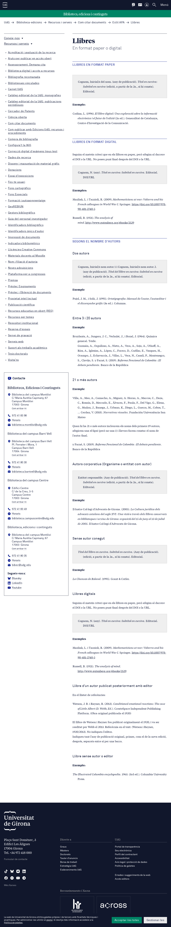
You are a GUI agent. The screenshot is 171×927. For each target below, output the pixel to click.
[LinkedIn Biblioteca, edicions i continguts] (15, 583)
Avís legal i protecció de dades (131, 862)
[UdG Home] (5, 5)
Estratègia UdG (68, 866)
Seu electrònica (123, 850)
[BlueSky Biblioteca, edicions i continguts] (14, 578)
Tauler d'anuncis (69, 858)
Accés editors (122, 879)
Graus (63, 847)
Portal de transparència (127, 847)
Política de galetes (125, 866)
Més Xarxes (10, 885)
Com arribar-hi (19, 409)
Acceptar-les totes (127, 920)
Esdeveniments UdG (71, 870)
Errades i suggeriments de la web (132, 875)
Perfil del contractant (126, 854)
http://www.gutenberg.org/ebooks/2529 (109, 222)
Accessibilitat (122, 858)
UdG (7, 22)
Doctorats (65, 854)
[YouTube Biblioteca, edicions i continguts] (15, 588)
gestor (49, 920)
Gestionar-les (155, 920)
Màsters (64, 850)
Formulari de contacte (15, 859)
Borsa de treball (68, 862)
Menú (164, 5)
